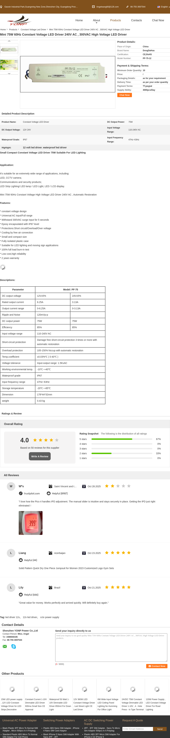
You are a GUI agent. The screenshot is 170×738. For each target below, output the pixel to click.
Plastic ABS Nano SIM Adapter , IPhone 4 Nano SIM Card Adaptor (61, 729)
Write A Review (39, 456)
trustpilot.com (32, 493)
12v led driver (30, 617)
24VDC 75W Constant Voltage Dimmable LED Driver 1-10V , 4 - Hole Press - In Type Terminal (133, 704)
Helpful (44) (30, 560)
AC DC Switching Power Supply (98, 722)
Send (159, 729)
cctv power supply (49, 617)
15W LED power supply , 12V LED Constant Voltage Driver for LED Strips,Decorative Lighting (11, 706)
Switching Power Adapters (59, 720)
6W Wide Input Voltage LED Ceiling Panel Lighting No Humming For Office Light (108, 704)
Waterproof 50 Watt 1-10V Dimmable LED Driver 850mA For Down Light (60, 704)
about (96, 20)
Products (115, 20)
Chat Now (158, 20)
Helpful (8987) (60, 493)
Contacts (136, 20)
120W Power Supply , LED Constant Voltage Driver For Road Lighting (156, 704)
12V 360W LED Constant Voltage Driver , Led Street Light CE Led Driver (84, 704)
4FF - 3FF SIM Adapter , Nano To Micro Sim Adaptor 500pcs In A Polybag (102, 729)
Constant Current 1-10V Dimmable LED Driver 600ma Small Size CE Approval (36, 704)
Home (79, 20)
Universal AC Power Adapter (19, 720)
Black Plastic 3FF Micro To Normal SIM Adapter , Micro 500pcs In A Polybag (20, 729)
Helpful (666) (31, 594)
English (165, 7)
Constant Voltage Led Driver (33, 29)
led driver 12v (12, 617)
